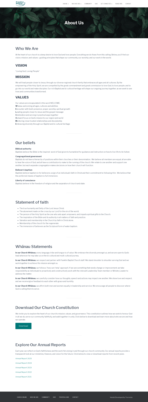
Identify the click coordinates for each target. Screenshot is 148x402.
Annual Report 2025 (23, 358)
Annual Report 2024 (23, 363)
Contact (128, 4)
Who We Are (76, 4)
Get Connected (106, 4)
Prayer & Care (64, 397)
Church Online (22, 397)
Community (88, 4)
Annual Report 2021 (23, 377)
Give (96, 4)
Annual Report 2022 (23, 372)
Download (23, 326)
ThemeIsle (129, 397)
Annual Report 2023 (23, 368)
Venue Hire (118, 4)
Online (66, 4)
